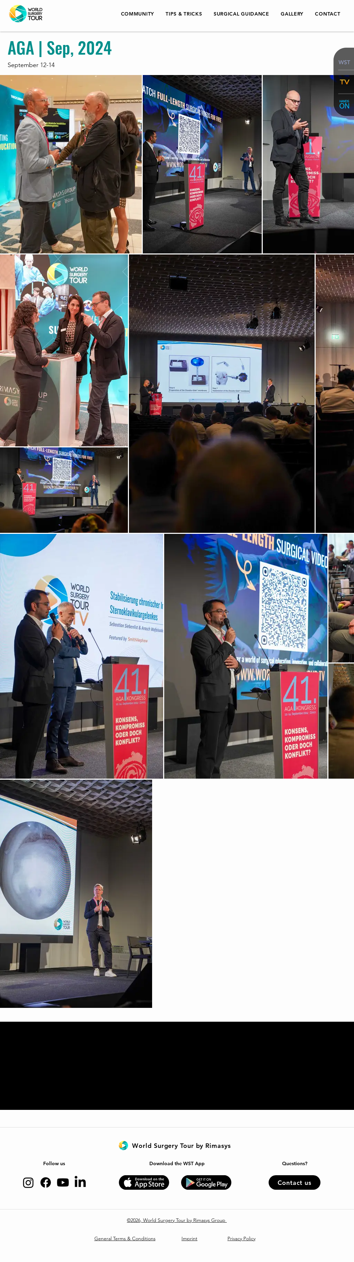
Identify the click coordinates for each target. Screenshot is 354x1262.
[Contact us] (294, 1182)
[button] (184, 13)
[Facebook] (46, 1182)
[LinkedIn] (80, 1182)
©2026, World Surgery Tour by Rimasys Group (177, 1220)
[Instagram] (28, 1182)
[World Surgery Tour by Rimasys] (181, 1145)
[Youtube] (63, 1182)
